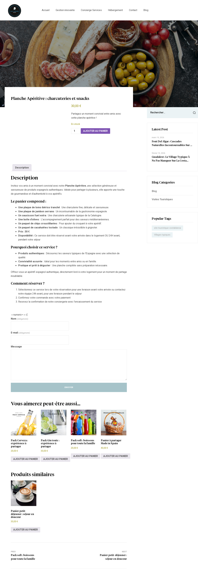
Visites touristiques (162, 199)
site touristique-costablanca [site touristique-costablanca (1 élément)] (167, 228)
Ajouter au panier (95, 131)
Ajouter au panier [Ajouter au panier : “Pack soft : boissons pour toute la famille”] (85, 456)
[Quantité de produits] (75, 131)
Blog (154, 191)
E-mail (20, 333)
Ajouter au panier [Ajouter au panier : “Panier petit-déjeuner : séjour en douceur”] (25, 530)
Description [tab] (22, 168)
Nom (19, 319)
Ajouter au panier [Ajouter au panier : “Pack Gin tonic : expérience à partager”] (55, 459)
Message (16, 347)
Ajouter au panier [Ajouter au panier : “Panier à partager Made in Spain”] (115, 456)
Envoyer (69, 387)
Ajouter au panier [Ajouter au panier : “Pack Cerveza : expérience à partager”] (25, 459)
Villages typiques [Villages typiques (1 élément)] (162, 234)
